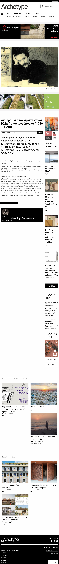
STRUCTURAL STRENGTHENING (13, 16)
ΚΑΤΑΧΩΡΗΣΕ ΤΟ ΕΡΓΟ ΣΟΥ (52, 557)
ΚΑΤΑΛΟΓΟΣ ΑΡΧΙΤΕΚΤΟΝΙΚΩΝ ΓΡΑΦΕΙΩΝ (10, 557)
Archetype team (47, 305)
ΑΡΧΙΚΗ (8, 13)
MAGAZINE (8, 20)
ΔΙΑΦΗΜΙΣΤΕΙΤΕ (54, 560)
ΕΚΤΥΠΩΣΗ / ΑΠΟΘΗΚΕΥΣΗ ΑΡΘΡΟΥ (9, 203)
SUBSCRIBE (55, 1)
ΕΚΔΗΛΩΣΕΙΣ (28, 13)
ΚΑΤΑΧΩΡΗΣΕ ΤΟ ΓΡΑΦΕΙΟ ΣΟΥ (51, 554)
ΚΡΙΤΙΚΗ (27, 16)
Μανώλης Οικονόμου (48, 328)
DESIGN (43, 16)
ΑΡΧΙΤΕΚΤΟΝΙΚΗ (18, 13)
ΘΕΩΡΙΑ (37, 13)
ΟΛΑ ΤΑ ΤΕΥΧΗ (51, 359)
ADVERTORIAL (52, 16)
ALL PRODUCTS (52, 286)
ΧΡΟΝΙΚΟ (35, 16)
